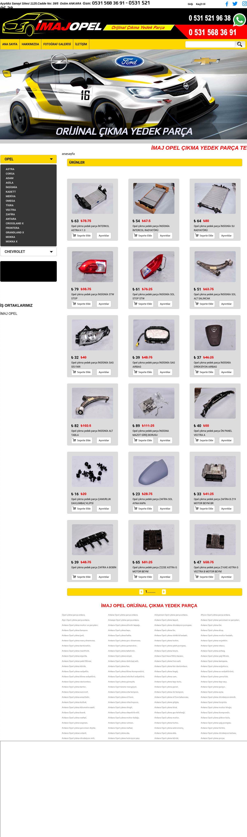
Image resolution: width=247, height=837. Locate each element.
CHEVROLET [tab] (13, 252)
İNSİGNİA (11, 187)
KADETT (11, 191)
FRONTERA (12, 227)
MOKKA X (11, 241)
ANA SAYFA (9, 44)
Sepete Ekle (84, 235)
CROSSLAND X (15, 223)
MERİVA (11, 196)
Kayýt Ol (200, 4)
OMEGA (10, 200)
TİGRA (10, 205)
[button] (3, 94)
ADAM (9, 178)
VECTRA (11, 209)
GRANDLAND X (15, 232)
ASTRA (10, 169)
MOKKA (10, 236)
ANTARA (11, 218)
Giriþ (190, 4)
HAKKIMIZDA (30, 44)
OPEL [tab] (7, 159)
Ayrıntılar (104, 235)
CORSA (10, 173)
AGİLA (9, 182)
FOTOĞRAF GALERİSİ (57, 44)
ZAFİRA (10, 214)
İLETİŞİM (81, 44)
